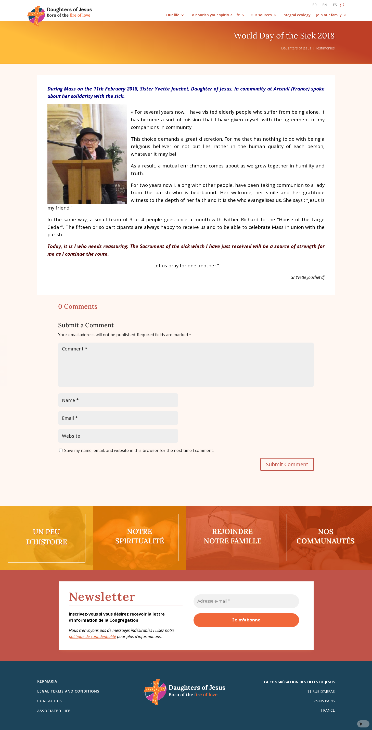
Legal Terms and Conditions (68, 691)
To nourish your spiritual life (215, 15)
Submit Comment (287, 464)
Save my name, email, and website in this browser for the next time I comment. (139, 450)
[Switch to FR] (314, 6)
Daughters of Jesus (296, 48)
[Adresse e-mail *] (246, 601)
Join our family (329, 15)
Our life (172, 15)
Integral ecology (297, 15)
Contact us (49, 700)
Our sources (261, 15)
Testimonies (325, 48)
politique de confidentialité (92, 636)
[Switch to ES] (335, 6)
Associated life (53, 710)
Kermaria (47, 681)
